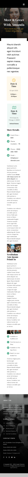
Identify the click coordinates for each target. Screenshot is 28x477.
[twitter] (6, 457)
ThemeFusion (6, 466)
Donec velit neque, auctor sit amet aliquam (13, 177)
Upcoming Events (10, 426)
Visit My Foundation (11, 434)
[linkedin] (14, 457)
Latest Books (9, 423)
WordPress (14, 467)
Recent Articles (10, 428)
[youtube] (11, 457)
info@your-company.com (13, 453)
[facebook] (3, 457)
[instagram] (9, 457)
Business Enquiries (11, 431)
